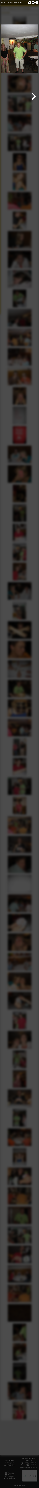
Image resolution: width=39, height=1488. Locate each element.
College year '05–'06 (13, 2)
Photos (3, 2)
